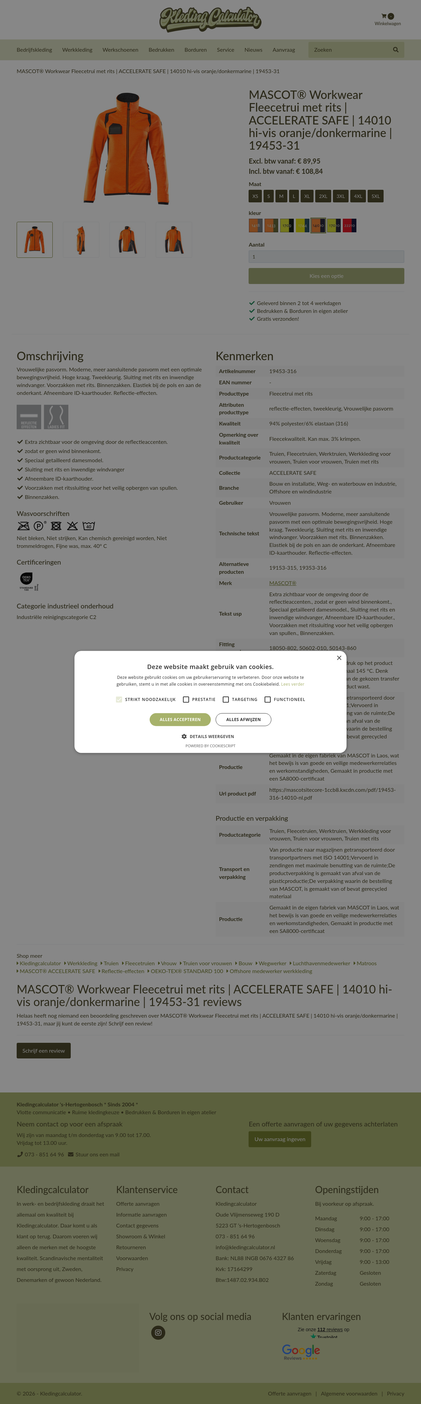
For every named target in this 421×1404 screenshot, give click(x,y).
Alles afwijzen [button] (243, 719)
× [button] (338, 658)
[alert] (210, 702)
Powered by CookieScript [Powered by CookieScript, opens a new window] (211, 745)
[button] (210, 736)
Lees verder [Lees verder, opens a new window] (293, 684)
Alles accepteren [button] (180, 719)
